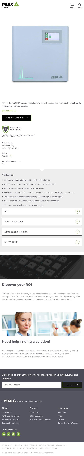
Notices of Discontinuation (40, 419)
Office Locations (36, 416)
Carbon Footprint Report (67, 423)
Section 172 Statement (10, 419)
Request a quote (15, 117)
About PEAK (7, 412)
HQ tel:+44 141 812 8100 (10, 448)
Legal (26, 445)
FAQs (60, 416)
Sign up (70, 384)
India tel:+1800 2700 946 (48, 448)
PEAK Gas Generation (10, 416)
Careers (61, 419)
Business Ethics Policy (10, 423)
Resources (62, 412)
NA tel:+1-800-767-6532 (28, 448)
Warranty (34, 445)
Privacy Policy (17, 445)
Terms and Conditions (46, 445)
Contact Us (34, 412)
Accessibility (6, 445)
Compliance (60, 445)
